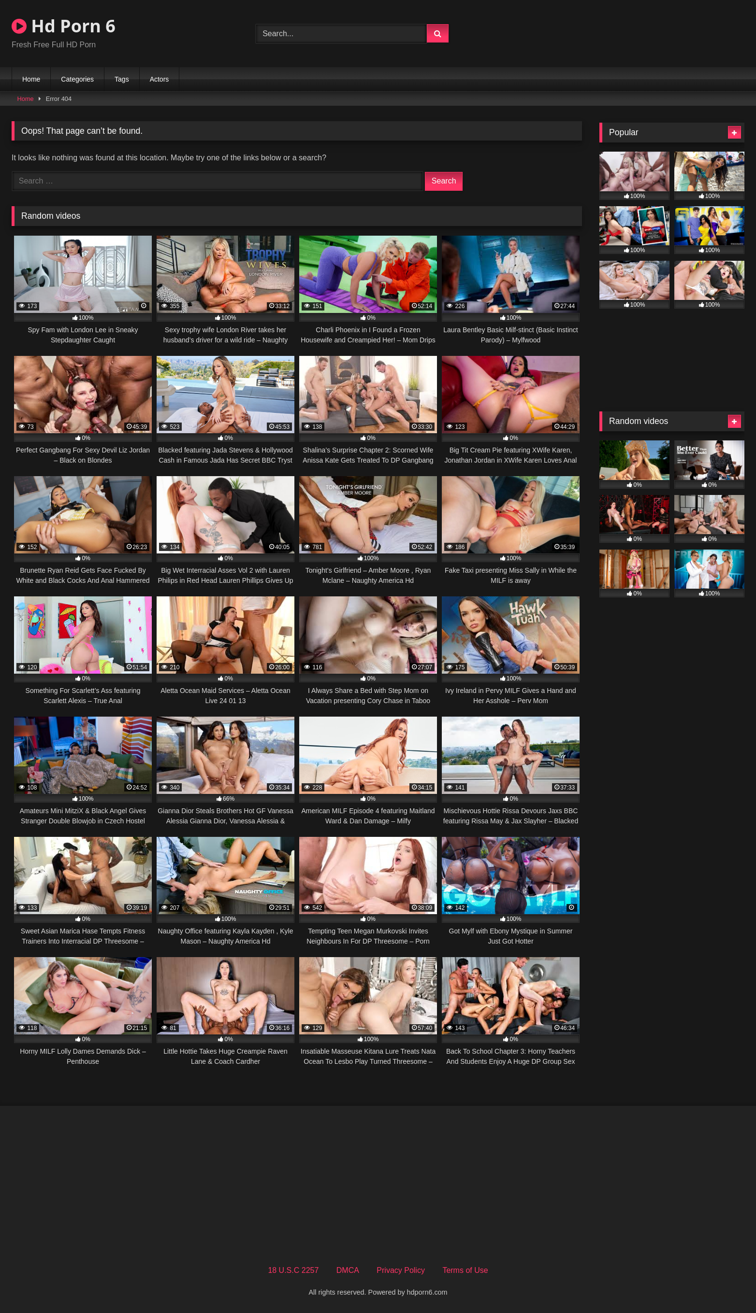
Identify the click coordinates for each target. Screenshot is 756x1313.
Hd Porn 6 (64, 26)
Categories (77, 79)
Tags (122, 79)
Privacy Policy (401, 1270)
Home (31, 79)
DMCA (347, 1270)
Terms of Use (465, 1270)
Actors (159, 79)
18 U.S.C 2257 (293, 1270)
